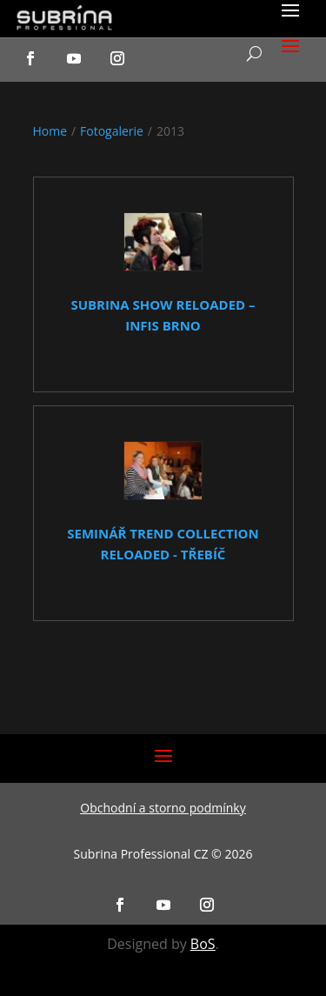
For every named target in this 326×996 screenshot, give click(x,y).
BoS (203, 943)
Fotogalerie (111, 131)
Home (50, 131)
